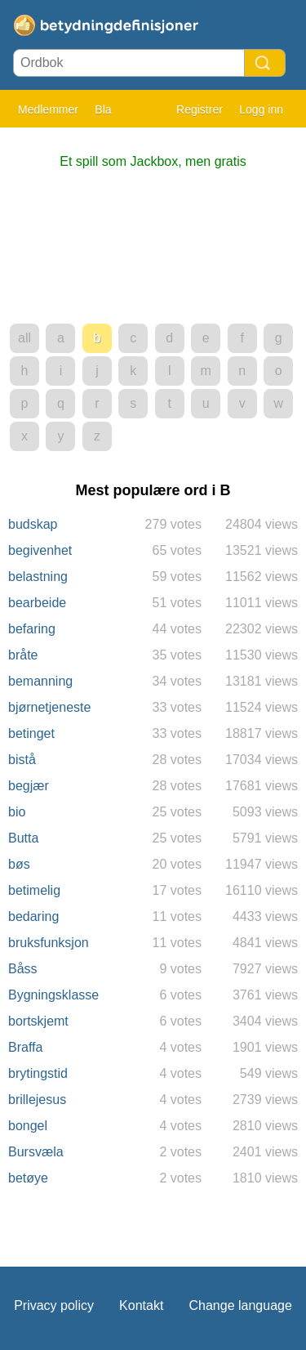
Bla (103, 109)
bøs (19, 864)
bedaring (33, 916)
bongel (27, 1126)
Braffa (25, 1047)
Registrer (199, 109)
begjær (28, 786)
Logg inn (261, 109)
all (24, 338)
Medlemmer (48, 109)
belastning (38, 576)
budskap (33, 524)
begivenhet (40, 550)
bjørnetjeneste (49, 707)
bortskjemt (38, 1021)
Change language (239, 1305)
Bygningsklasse (53, 995)
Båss (23, 969)
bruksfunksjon (48, 943)
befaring (31, 629)
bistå (22, 760)
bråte (23, 655)
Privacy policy (54, 1305)
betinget (31, 733)
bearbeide (37, 603)
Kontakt (141, 1305)
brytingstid (38, 1073)
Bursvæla (36, 1152)
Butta (23, 838)
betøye (28, 1178)
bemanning (40, 681)
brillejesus (37, 1099)
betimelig (34, 890)
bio (16, 812)
